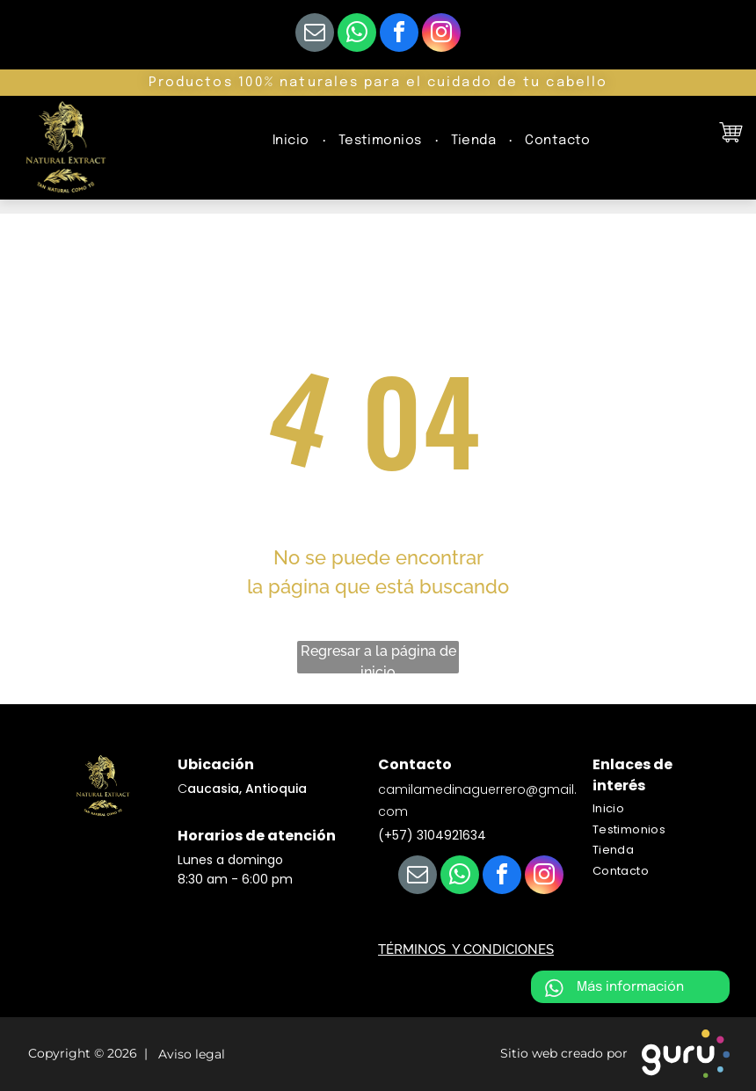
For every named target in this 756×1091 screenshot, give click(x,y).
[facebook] (399, 34)
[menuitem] (292, 141)
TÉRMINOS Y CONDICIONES (466, 949)
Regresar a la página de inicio (378, 658)
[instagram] (441, 34)
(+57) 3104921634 (432, 835)
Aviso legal (188, 1055)
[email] (314, 34)
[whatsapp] (357, 34)
